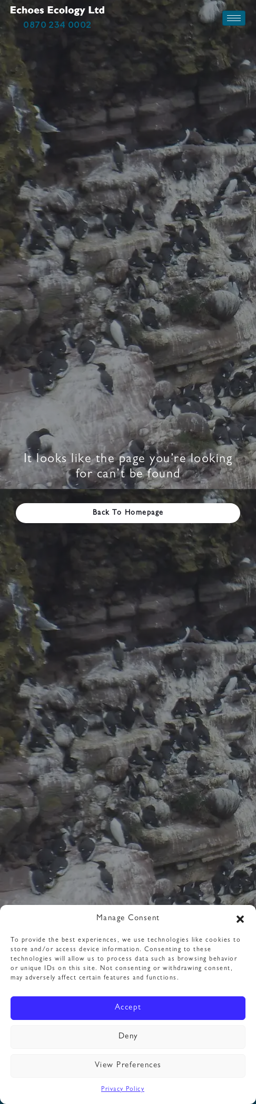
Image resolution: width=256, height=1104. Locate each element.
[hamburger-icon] (233, 18)
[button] (240, 919)
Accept (128, 1008)
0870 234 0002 (57, 24)
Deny (128, 1037)
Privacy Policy (122, 1090)
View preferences (128, 1066)
